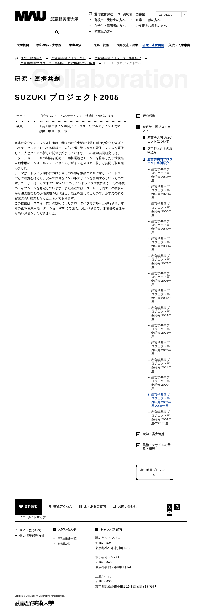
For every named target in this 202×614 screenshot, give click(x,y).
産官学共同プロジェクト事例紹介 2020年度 (159, 209)
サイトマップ (33, 518)
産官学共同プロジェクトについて (157, 139)
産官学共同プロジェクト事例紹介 (118, 58)
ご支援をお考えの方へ (148, 26)
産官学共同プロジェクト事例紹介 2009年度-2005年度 (57, 63)
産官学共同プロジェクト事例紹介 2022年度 (159, 192)
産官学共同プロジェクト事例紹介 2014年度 (159, 313)
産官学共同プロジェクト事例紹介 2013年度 (159, 330)
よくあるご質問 (92, 507)
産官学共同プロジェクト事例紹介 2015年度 (159, 296)
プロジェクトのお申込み (157, 150)
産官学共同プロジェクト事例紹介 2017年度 (159, 261)
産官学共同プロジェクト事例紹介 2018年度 (159, 244)
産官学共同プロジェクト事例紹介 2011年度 (159, 365)
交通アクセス (60, 507)
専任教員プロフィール (154, 472)
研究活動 (145, 116)
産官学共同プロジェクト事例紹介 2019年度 (159, 226)
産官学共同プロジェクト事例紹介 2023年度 (159, 174)
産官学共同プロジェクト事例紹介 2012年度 (159, 348)
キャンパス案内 (108, 529)
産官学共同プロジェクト (68, 58)
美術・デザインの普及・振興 (153, 447)
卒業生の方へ (101, 31)
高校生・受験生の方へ (107, 20)
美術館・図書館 (131, 14)
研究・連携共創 (31, 58)
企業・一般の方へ (145, 20)
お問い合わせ (125, 507)
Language (172, 14)
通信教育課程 (101, 14)
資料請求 (28, 507)
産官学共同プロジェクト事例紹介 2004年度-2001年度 (159, 417)
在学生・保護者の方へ (107, 26)
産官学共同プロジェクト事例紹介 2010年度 (159, 382)
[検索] (34, 32)
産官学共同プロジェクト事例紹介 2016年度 (159, 278)
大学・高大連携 (150, 434)
